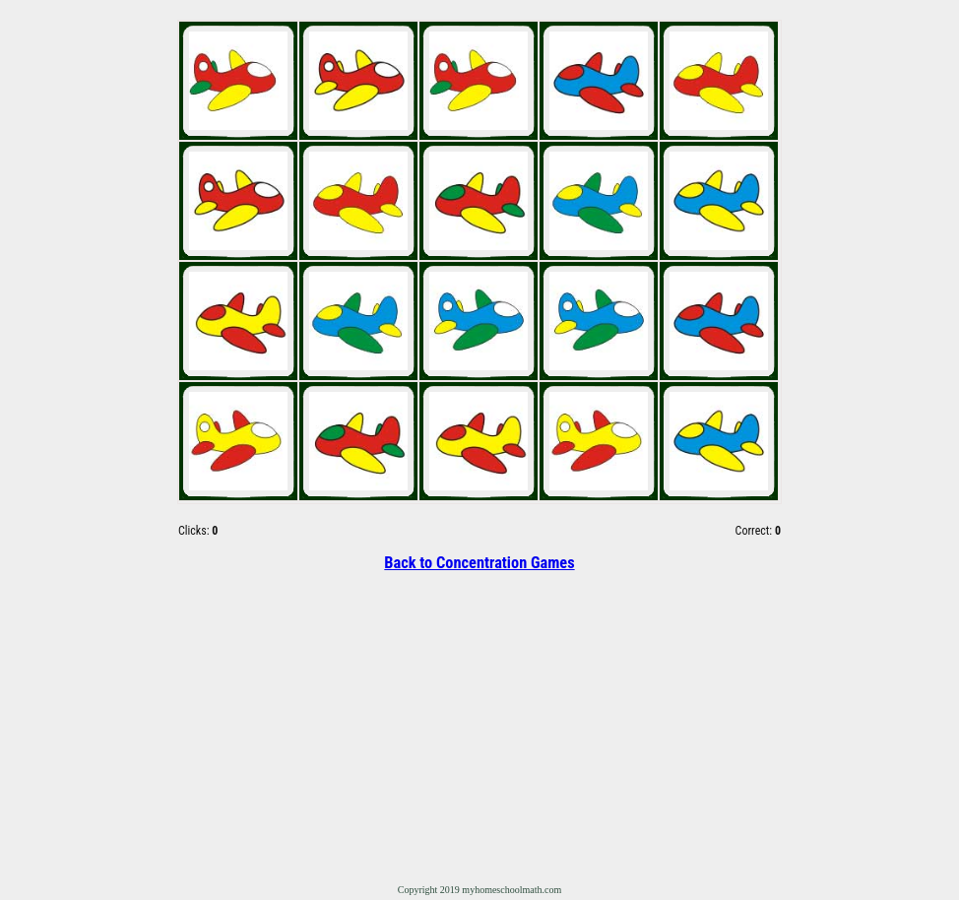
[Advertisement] (479, 727)
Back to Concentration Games (479, 562)
